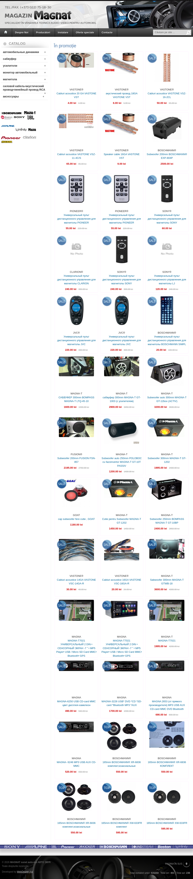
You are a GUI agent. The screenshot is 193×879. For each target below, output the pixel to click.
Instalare (63, 32)
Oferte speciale (85, 32)
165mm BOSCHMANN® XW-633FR (167, 823)
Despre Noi (21, 32)
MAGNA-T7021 (167, 640)
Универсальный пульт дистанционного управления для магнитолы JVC (76, 340)
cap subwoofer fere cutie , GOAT (76, 519)
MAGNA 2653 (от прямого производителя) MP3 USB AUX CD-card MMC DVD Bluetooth (167, 705)
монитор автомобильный (24, 72)
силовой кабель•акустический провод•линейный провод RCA (24, 89)
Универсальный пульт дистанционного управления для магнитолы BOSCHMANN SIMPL (167, 340)
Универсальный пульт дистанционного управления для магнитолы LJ (167, 279)
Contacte (107, 32)
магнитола (24, 79)
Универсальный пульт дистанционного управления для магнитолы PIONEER (76, 219)
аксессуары (23, 96)
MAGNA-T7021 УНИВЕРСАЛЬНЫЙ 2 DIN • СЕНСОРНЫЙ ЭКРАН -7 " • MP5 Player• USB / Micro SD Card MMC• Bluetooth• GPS (76, 648)
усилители (24, 65)
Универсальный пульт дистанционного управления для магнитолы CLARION (76, 279)
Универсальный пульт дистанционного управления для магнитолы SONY (167, 219)
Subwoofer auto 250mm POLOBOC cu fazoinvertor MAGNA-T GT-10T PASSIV (122, 462)
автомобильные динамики (24, 52)
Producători (43, 32)
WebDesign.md (25, 871)
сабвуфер (24, 59)
